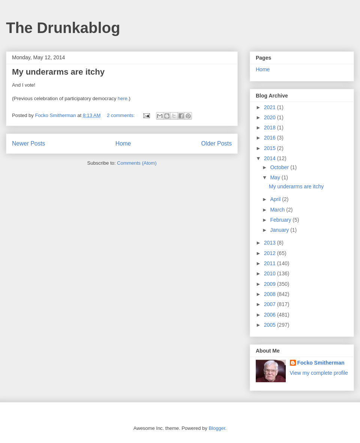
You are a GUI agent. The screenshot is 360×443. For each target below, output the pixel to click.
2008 (270, 294)
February (281, 220)
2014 (270, 158)
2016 (270, 138)
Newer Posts (28, 143)
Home (123, 143)
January (280, 230)
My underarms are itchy (58, 72)
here (123, 98)
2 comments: (121, 115)
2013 (270, 243)
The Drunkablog (63, 28)
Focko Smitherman (321, 363)
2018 (270, 128)
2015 (270, 148)
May (275, 177)
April (276, 199)
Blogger (216, 428)
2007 (270, 304)
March (278, 210)
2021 (270, 107)
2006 (270, 315)
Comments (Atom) (136, 163)
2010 (270, 273)
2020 (270, 117)
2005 (270, 325)
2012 (270, 253)
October (280, 167)
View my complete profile (319, 373)
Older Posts (216, 143)
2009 (270, 284)
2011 (270, 263)
